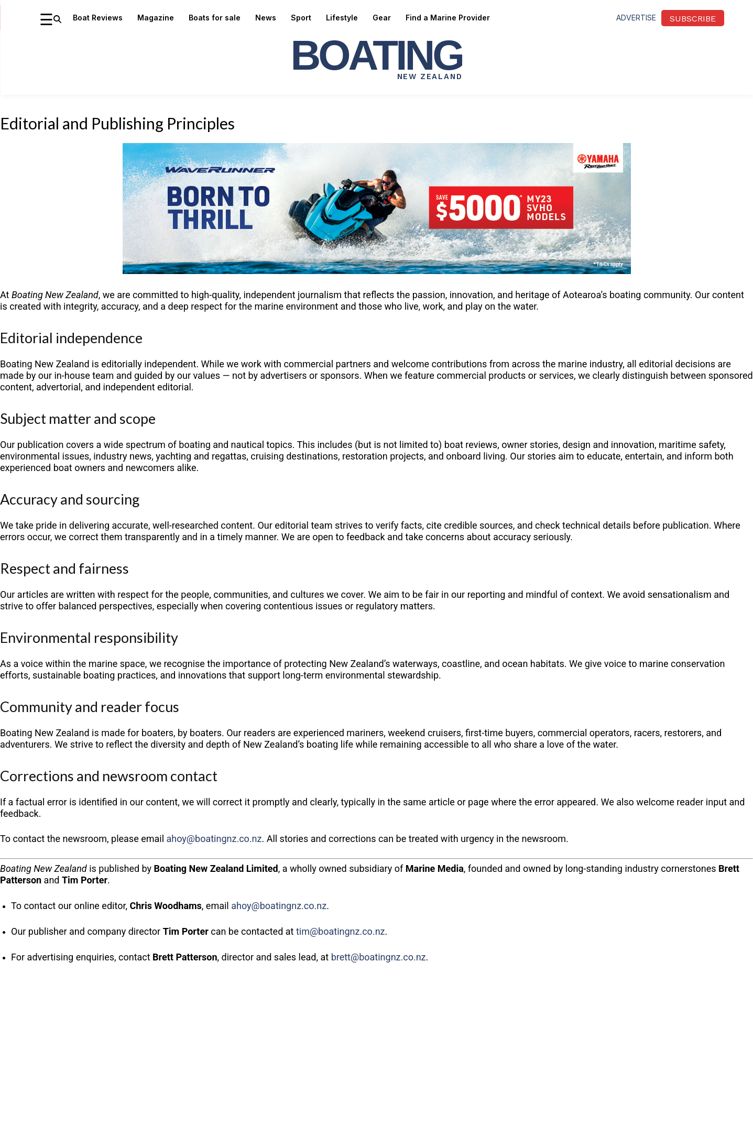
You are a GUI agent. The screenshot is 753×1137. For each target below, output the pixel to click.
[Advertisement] (376, 1050)
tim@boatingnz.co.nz (340, 931)
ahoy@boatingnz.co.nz (214, 838)
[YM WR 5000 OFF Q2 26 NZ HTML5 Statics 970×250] (377, 282)
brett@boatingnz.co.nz (378, 957)
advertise (636, 17)
